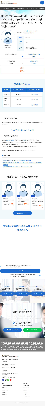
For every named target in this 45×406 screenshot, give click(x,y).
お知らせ (25, 390)
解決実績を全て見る (23, 213)
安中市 (4, 344)
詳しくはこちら (8, 293)
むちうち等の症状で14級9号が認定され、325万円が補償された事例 (17, 166)
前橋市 (9, 343)
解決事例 (7, 8)
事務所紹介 (4, 394)
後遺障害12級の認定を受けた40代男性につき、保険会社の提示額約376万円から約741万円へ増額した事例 (23, 275)
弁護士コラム (27, 394)
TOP (3, 8)
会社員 (36, 31)
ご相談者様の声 (27, 396)
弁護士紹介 (25, 383)
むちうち (30, 31)
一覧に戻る (20, 271)
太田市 (22, 343)
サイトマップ (25, 387)
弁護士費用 (4, 387)
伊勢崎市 (18, 343)
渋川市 (34, 343)
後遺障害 (25, 140)
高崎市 (5, 343)
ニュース (26, 392)
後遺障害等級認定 (10, 140)
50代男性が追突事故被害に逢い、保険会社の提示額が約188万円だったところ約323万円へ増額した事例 (18, 266)
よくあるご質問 (26, 385)
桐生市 (13, 343)
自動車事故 (27, 33)
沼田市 (26, 343)
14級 (26, 31)
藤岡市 (38, 343)
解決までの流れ (5, 390)
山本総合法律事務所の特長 (7, 385)
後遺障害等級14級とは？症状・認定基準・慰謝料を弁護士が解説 (17, 160)
